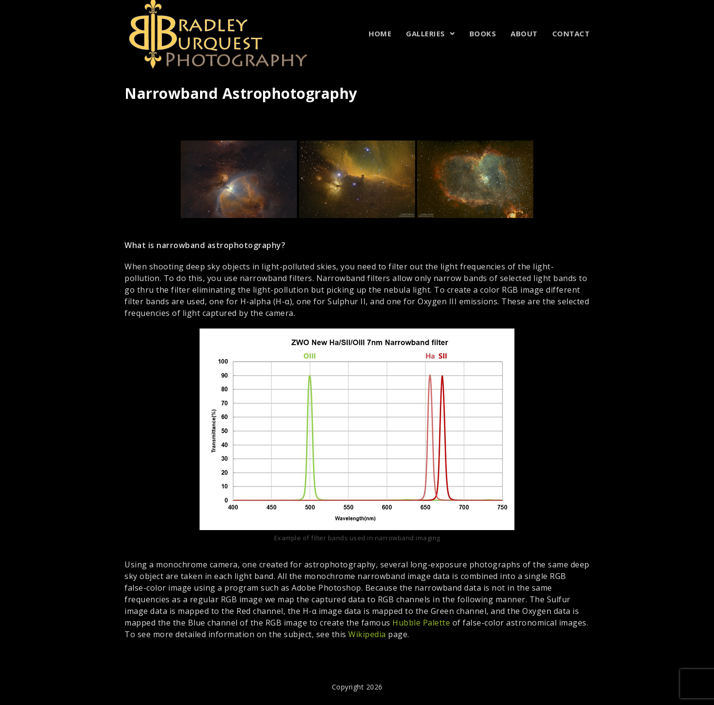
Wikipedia (367, 634)
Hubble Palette (421, 622)
